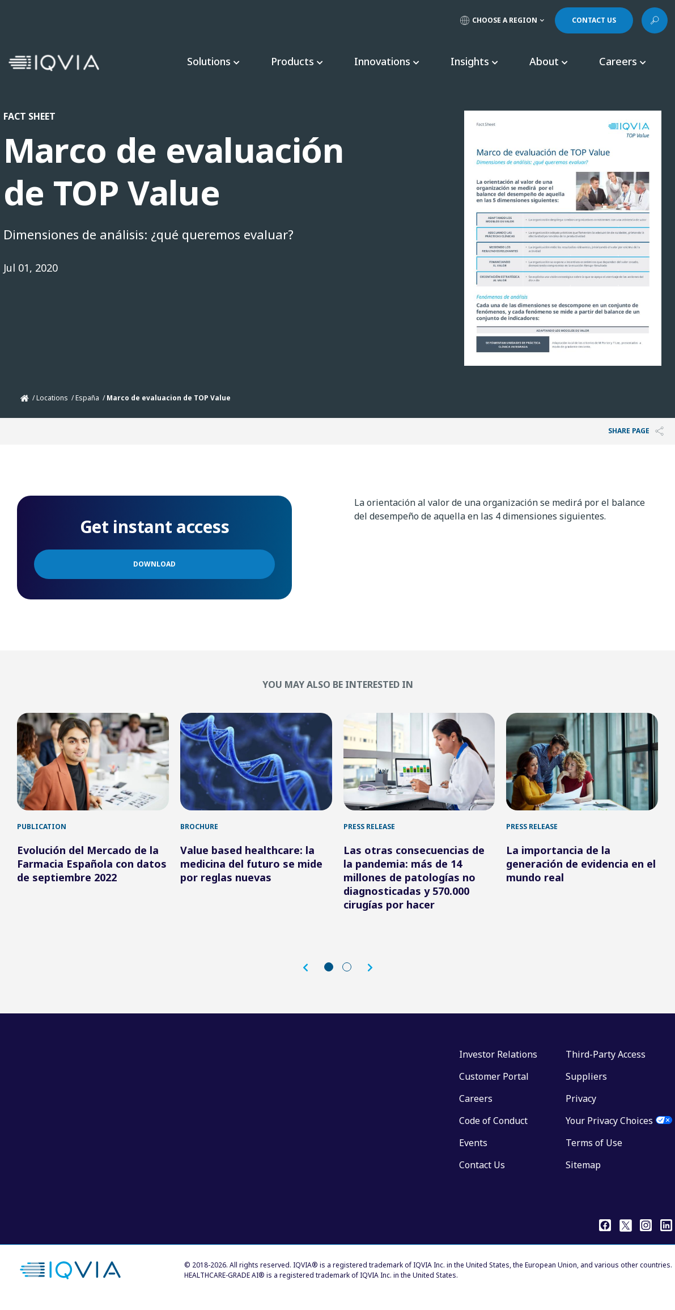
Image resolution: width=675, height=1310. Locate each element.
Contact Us (482, 1170)
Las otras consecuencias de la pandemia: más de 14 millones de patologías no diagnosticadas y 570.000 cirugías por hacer (414, 883)
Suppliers (586, 1082)
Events (473, 1148)
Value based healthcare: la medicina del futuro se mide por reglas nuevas (251, 869)
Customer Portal (494, 1082)
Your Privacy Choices (609, 1126)
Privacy (581, 1104)
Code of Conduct (493, 1126)
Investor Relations (498, 1060)
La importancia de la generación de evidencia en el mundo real (581, 869)
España (87, 398)
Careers (476, 1104)
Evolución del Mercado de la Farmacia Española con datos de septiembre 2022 (92, 869)
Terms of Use (594, 1148)
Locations (52, 398)
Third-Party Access (606, 1060)
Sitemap (583, 1170)
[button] (311, 973)
